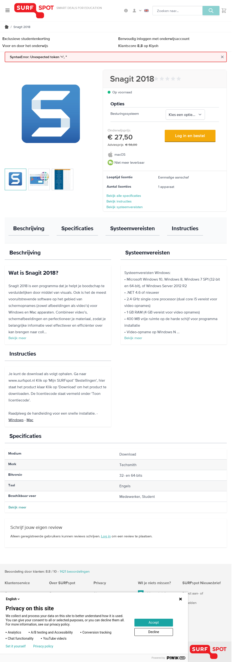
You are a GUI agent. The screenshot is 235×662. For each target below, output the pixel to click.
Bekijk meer (17, 338)
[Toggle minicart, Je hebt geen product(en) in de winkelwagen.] (224, 10)
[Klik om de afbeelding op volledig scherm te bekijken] (51, 116)
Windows (16, 420)
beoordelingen (75, 571)
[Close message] (222, 57)
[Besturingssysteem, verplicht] (185, 114)
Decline (153, 632)
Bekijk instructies (119, 201)
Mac (30, 420)
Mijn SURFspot (137, 10)
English (146, 10)
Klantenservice (17, 583)
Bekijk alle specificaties (123, 196)
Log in (106, 536)
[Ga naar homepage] (34, 10)
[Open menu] (7, 10)
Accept (154, 622)
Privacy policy (43, 646)
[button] (168, 78)
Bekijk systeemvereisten (124, 207)
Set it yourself (16, 646)
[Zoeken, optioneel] (178, 10)
